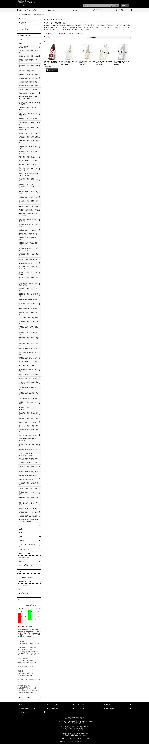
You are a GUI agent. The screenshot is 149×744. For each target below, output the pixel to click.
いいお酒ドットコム (25, 5)
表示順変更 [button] (92, 37)
